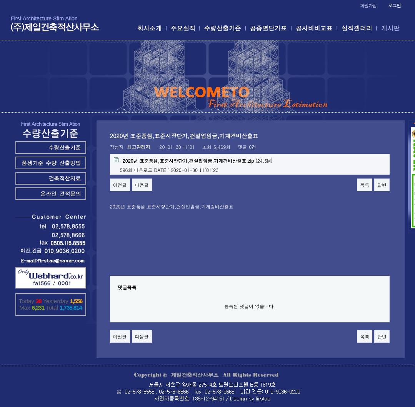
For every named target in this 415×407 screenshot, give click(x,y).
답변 (382, 185)
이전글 (120, 185)
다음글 (142, 185)
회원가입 (368, 5)
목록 (364, 185)
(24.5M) (193, 160)
